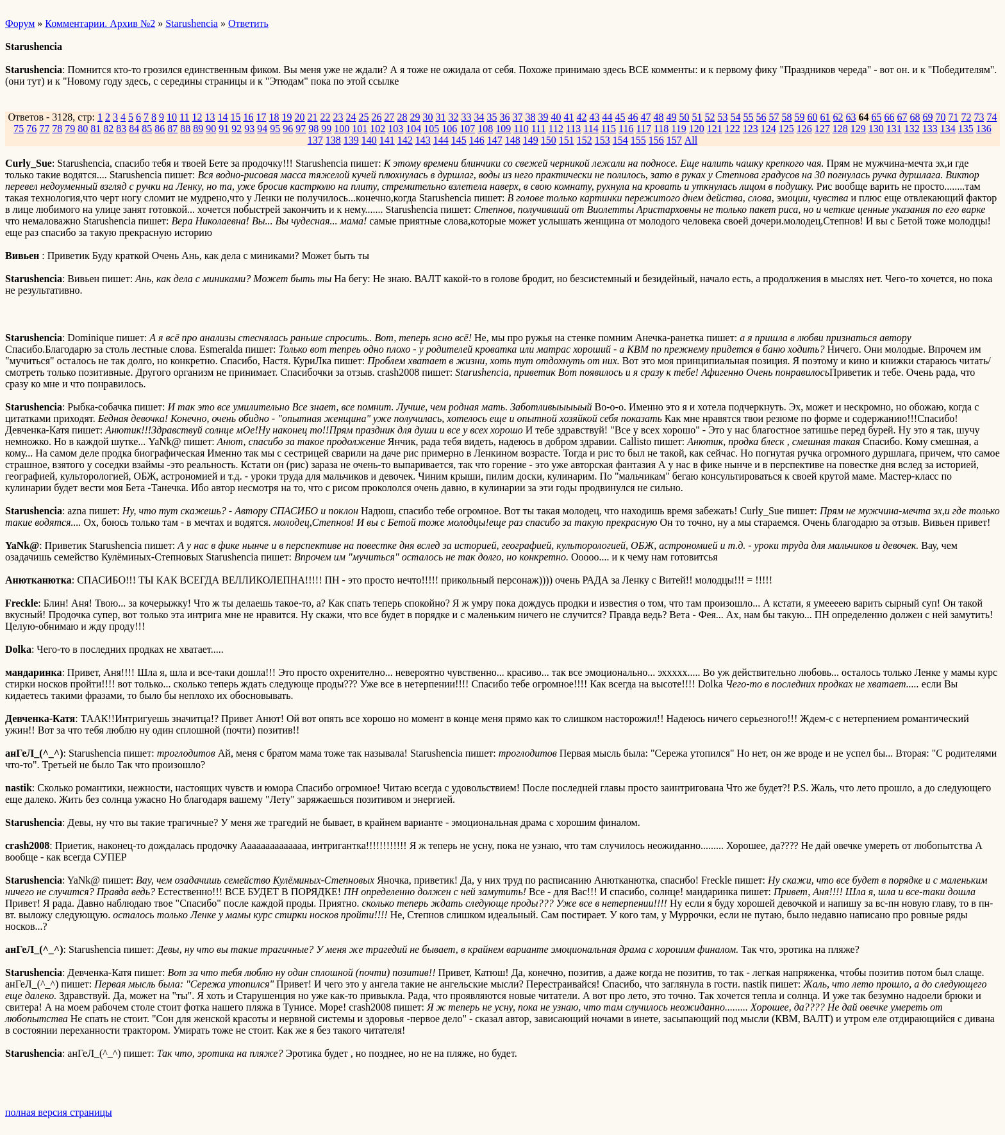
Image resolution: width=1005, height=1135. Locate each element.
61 (825, 117)
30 (427, 117)
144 (441, 140)
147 (495, 140)
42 (581, 117)
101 (359, 128)
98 (313, 128)
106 (449, 128)
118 (661, 128)
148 (512, 140)
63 (850, 117)
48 (658, 117)
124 (768, 128)
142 (405, 140)
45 (620, 117)
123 (750, 128)
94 (262, 128)
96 (288, 128)
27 (389, 117)
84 (134, 128)
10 (172, 117)
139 (351, 140)
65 (876, 117)
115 (608, 128)
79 (70, 128)
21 (312, 117)
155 (638, 140)
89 (198, 128)
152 (584, 140)
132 (912, 128)
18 (274, 117)
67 (902, 117)
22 (325, 117)
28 (402, 117)
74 (991, 117)
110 (520, 128)
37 (517, 117)
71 (953, 117)
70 (940, 117)
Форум (20, 23)
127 (822, 128)
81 (95, 128)
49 (671, 117)
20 (299, 117)
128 (840, 128)
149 (530, 140)
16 (248, 117)
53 (722, 117)
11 (184, 117)
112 (555, 128)
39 (543, 117)
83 (121, 128)
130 (876, 128)
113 (573, 128)
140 (369, 140)
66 (889, 117)
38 (530, 117)
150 (548, 140)
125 (786, 128)
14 (222, 117)
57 (773, 117)
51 (697, 117)
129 (858, 128)
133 (930, 128)
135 (966, 128)
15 (235, 117)
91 (224, 128)
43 (594, 117)
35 (491, 117)
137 (315, 140)
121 (714, 128)
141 (387, 140)
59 (799, 117)
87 (172, 128)
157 (674, 140)
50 (684, 117)
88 (185, 128)
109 (503, 128)
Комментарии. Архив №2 (100, 23)
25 (363, 117)
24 (350, 117)
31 (440, 117)
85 (147, 128)
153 (602, 140)
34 (479, 117)
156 (656, 140)
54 (735, 117)
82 (108, 128)
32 (453, 117)
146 (477, 140)
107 (467, 128)
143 (423, 140)
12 (197, 117)
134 (948, 128)
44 (607, 117)
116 (626, 128)
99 (326, 128)
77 (44, 128)
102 (377, 128)
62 (838, 117)
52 (709, 117)
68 (914, 117)
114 (590, 128)
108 (485, 128)
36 (504, 117)
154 (620, 140)
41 (568, 117)
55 (748, 117)
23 (338, 117)
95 (275, 128)
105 (431, 128)
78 (57, 128)
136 (984, 128)
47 (645, 117)
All (691, 140)
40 (556, 117)
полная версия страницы (58, 1112)
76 (31, 128)
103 (395, 128)
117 (643, 128)
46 (632, 117)
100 (341, 128)
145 (459, 140)
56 (761, 117)
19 (286, 117)
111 (538, 128)
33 (466, 117)
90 (211, 128)
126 (804, 128)
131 (894, 128)
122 (732, 128)
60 (812, 117)
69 (927, 117)
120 (696, 128)
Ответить (248, 23)
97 (300, 128)
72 (966, 117)
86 (159, 128)
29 (415, 117)
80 (83, 128)
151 (566, 140)
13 (209, 117)
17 (261, 117)
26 (376, 117)
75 (18, 128)
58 (786, 117)
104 (413, 128)
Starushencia (191, 23)
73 (979, 117)
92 (236, 128)
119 (678, 128)
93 (249, 128)
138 (333, 140)
